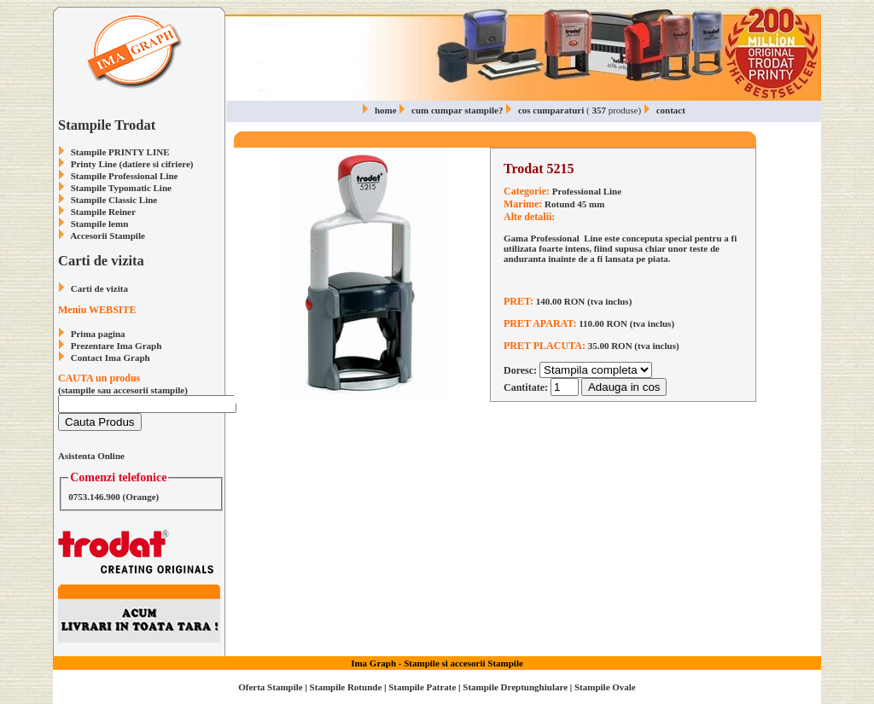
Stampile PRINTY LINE (120, 152)
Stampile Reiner (103, 212)
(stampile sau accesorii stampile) (147, 391)
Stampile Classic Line (114, 200)
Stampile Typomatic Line (121, 188)
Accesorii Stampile (107, 235)
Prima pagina (98, 334)
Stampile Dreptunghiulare (515, 687)
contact (670, 110)
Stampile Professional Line (124, 176)
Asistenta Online (91, 456)
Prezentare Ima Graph (116, 345)
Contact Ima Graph (110, 357)
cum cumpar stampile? (457, 110)
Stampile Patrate (422, 687)
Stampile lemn (100, 223)
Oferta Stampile (270, 687)
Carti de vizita (99, 288)
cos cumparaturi (551, 110)
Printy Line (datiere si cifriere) (132, 164)
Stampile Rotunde (346, 687)
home (386, 110)
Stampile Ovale (605, 687)
